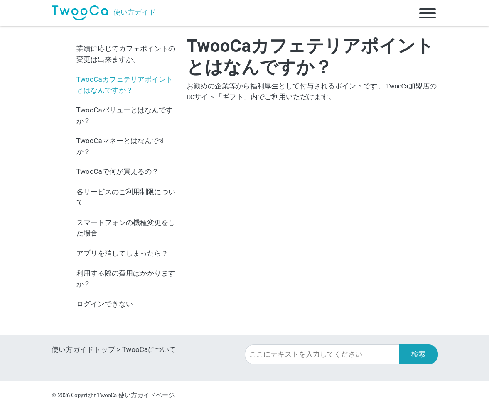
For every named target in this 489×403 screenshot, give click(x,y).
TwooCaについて (149, 349)
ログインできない (104, 304)
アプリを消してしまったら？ (122, 253)
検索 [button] (418, 354)
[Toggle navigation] (427, 13)
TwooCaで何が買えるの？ (117, 171)
